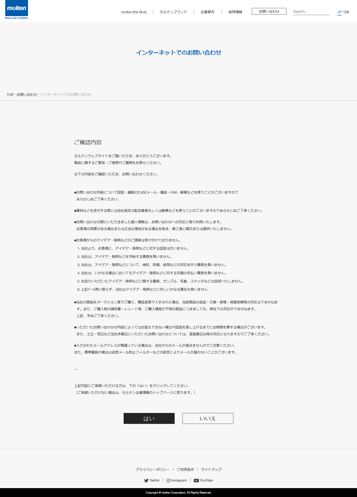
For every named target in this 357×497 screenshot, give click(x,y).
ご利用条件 (185, 469)
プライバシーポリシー (153, 469)
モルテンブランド (173, 12)
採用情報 (235, 12)
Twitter (152, 480)
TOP (10, 94)
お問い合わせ (269, 11)
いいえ (208, 418)
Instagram (177, 480)
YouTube (203, 480)
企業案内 (207, 12)
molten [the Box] (133, 12)
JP (339, 12)
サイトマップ (211, 469)
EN (346, 12)
